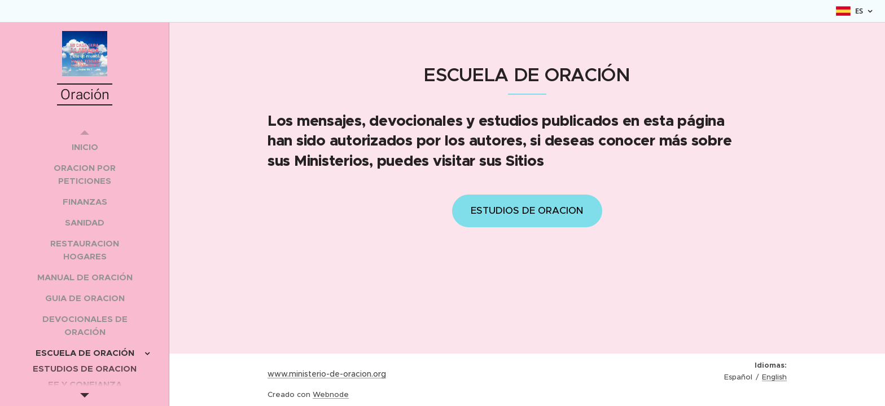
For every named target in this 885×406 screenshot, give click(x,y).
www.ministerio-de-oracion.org (327, 374)
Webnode (331, 394)
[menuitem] (84, 146)
